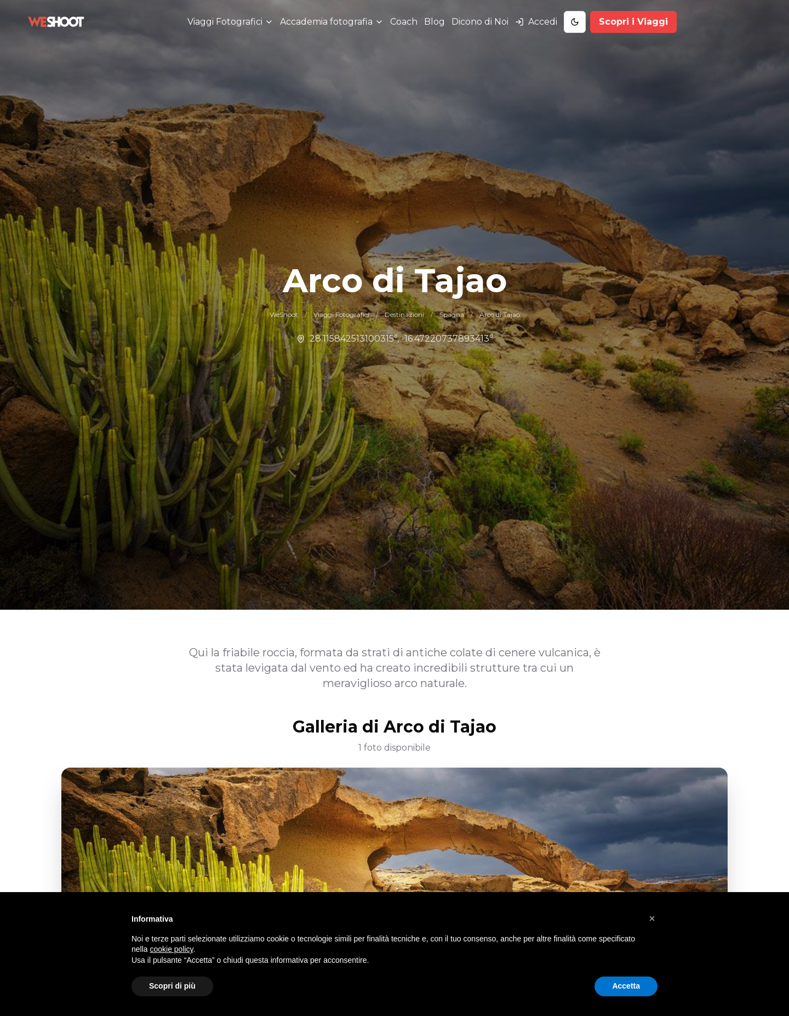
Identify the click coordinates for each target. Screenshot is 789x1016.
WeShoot (284, 314)
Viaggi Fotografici (341, 314)
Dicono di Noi (479, 21)
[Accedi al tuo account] (536, 22)
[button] (652, 918)
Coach (404, 21)
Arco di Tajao (499, 314)
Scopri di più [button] (172, 985)
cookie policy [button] (171, 949)
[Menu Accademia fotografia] (332, 22)
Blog (434, 21)
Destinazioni (404, 314)
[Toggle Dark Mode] (575, 22)
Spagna (451, 314)
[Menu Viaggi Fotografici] (230, 22)
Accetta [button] (626, 985)
